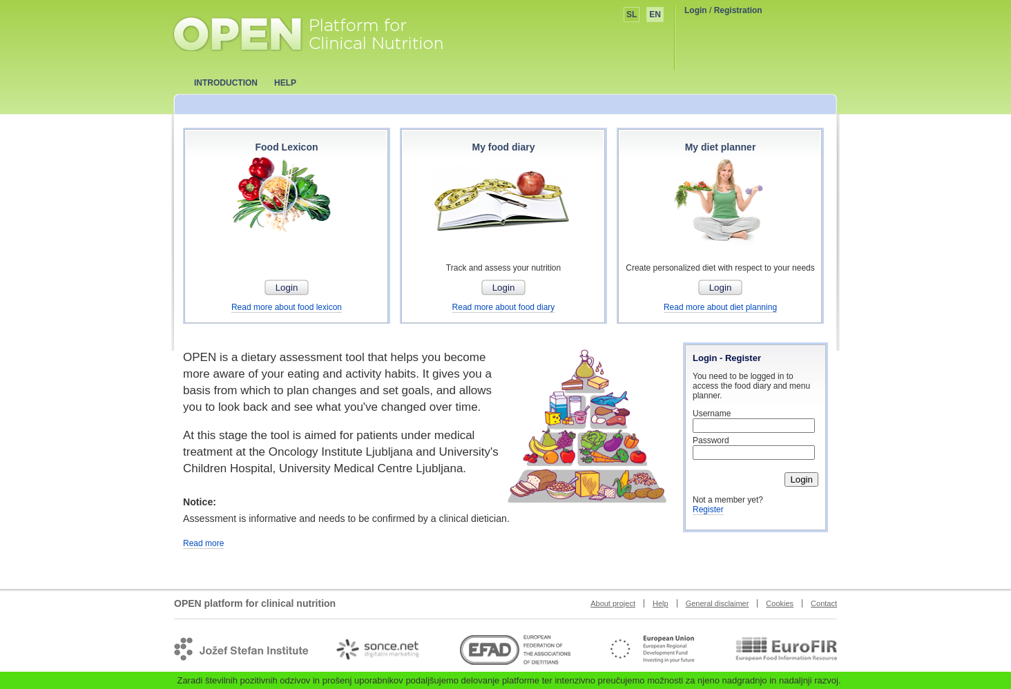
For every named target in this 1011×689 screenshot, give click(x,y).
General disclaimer (717, 603)
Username (712, 413)
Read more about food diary (503, 307)
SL (631, 14)
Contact (824, 603)
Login (695, 10)
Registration (738, 10)
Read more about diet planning (720, 307)
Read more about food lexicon (286, 307)
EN (655, 14)
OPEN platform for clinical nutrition (321, 32)
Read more (203, 543)
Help (660, 603)
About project (612, 603)
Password (711, 440)
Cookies (779, 603)
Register (708, 509)
